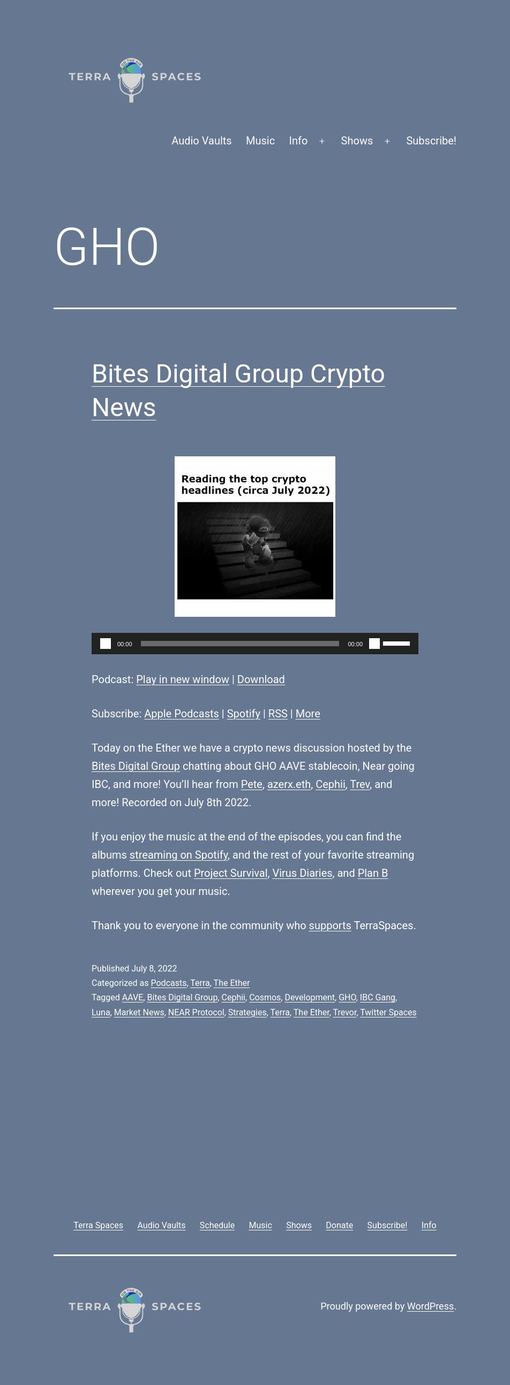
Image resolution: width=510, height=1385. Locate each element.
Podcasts (168, 983)
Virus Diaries (302, 873)
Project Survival (231, 873)
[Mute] (374, 643)
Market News (139, 1012)
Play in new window (182, 679)
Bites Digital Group (136, 766)
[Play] (105, 643)
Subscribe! (431, 140)
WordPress (430, 1306)
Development (309, 997)
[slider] (240, 643)
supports (330, 925)
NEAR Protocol (196, 1012)
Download (261, 679)
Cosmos (265, 997)
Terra (200, 983)
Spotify (243, 713)
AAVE (132, 997)
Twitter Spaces (388, 1012)
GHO (347, 997)
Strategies (247, 1012)
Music (260, 140)
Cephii (331, 784)
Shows (357, 140)
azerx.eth (289, 784)
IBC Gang (377, 997)
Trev (360, 784)
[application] (255, 643)
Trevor (345, 1012)
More (308, 713)
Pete (251, 784)
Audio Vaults (201, 140)
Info (298, 140)
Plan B (373, 873)
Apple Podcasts (181, 713)
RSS (278, 713)
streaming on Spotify (179, 854)
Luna (101, 1012)
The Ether (232, 983)
